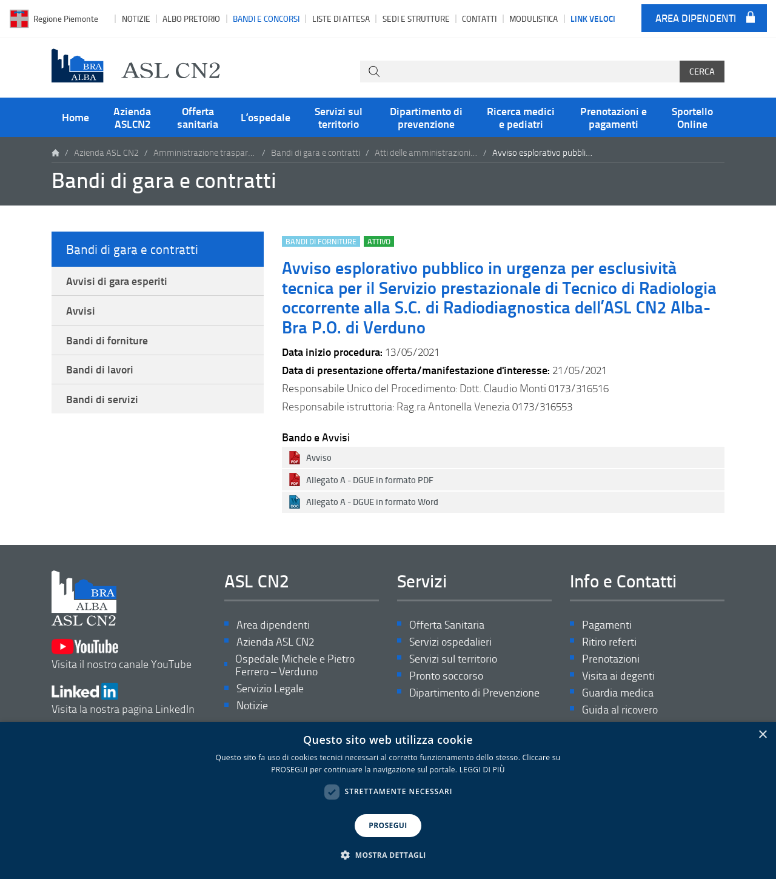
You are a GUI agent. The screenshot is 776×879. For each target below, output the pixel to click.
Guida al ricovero (620, 709)
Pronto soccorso (446, 675)
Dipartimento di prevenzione (426, 117)
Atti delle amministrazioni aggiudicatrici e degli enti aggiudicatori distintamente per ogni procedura (426, 152)
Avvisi (80, 310)
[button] (388, 855)
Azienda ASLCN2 (132, 117)
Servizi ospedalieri (450, 641)
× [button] (762, 735)
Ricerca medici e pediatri (521, 117)
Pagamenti (607, 624)
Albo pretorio (191, 18)
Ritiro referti (609, 641)
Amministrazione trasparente (204, 152)
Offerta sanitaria (197, 117)
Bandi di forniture (107, 340)
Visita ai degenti (618, 675)
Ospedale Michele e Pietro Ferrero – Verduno (295, 665)
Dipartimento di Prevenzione (474, 692)
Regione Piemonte (65, 18)
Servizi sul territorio (339, 117)
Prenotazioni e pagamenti (613, 117)
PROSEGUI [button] (388, 825)
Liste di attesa (341, 18)
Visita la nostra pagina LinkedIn (123, 699)
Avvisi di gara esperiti (116, 281)
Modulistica (533, 18)
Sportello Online (692, 117)
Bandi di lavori (99, 369)
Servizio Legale (270, 688)
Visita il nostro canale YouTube (122, 654)
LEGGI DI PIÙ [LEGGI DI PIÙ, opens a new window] (482, 769)
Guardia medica (618, 692)
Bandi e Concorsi (266, 18)
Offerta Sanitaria (446, 624)
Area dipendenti (695, 18)
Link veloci (592, 18)
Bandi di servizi (102, 399)
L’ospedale (265, 117)
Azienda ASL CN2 (106, 152)
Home (75, 117)
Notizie (136, 18)
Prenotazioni (611, 658)
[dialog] (388, 800)
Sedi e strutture (416, 18)
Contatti (479, 18)
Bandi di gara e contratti (315, 152)
